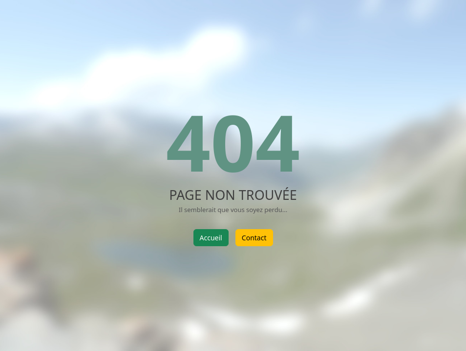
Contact (254, 237)
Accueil (211, 237)
